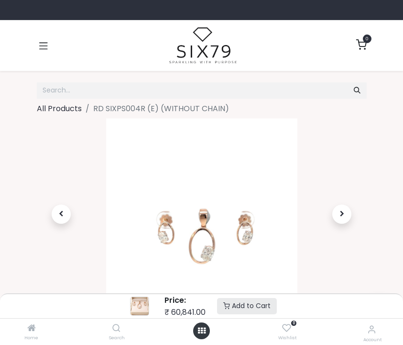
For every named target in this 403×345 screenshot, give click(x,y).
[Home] (31, 328)
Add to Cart (247, 305)
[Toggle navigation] (43, 45)
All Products (59, 108)
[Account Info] (371, 329)
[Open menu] (202, 331)
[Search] (116, 328)
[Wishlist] (286, 328)
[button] (62, 214)
